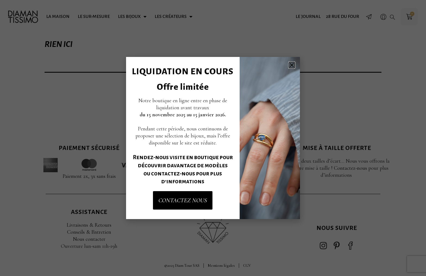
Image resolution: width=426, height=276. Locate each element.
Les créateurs (173, 16)
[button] (392, 17)
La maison (58, 16)
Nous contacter (89, 239)
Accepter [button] (238, 152)
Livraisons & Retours (89, 225)
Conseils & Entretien (89, 232)
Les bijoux (132, 16)
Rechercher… (149, 89)
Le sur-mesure (94, 16)
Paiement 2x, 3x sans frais (89, 176)
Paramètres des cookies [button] (191, 152)
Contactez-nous (350, 168)
